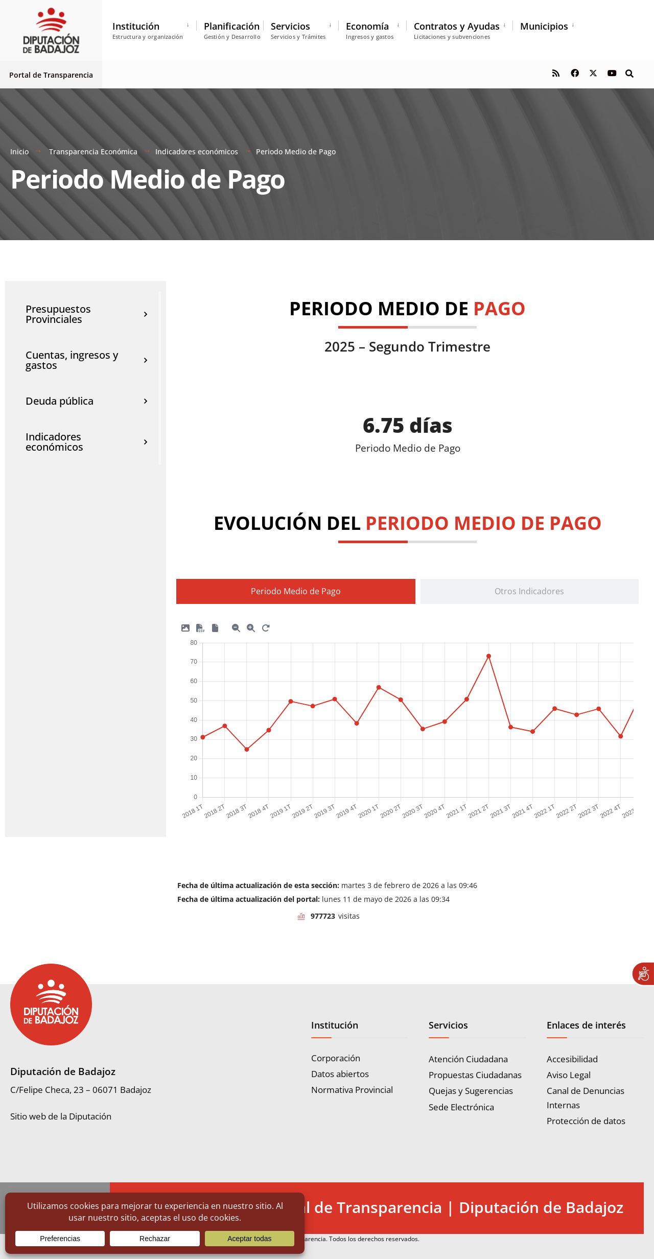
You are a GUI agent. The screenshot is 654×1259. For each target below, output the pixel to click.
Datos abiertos (340, 1074)
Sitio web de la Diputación (60, 1116)
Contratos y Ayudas (457, 30)
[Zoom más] (251, 626)
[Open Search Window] (629, 73)
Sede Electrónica (461, 1107)
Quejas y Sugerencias (471, 1091)
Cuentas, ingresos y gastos (87, 360)
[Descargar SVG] (215, 626)
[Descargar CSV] (200, 626)
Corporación (335, 1058)
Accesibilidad (572, 1059)
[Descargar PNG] (185, 626)
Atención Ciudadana (468, 1059)
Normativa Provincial (352, 1089)
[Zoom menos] (236, 626)
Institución (147, 30)
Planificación (232, 30)
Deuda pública (87, 401)
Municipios (544, 26)
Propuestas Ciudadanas (475, 1075)
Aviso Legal (569, 1075)
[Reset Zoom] (266, 626)
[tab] (295, 591)
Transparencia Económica (93, 151)
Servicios (298, 30)
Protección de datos (586, 1121)
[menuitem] (154, 28)
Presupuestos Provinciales (87, 314)
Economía (369, 30)
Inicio (19, 151)
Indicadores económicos (196, 151)
